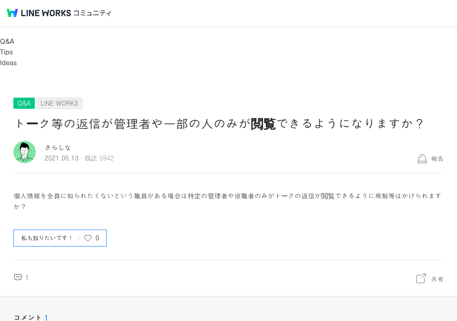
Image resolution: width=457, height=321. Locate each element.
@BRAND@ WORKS (39, 13)
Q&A (7, 40)
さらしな (58, 147)
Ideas (8, 62)
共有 (437, 278)
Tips (6, 51)
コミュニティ (92, 13)
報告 (437, 158)
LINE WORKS (60, 103)
